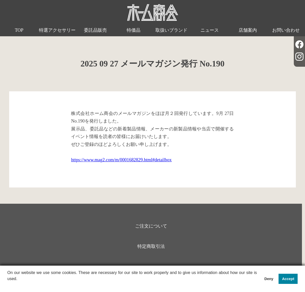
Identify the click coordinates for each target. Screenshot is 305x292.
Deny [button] (268, 279)
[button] (8, 285)
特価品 (133, 30)
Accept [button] (288, 279)
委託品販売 (95, 30)
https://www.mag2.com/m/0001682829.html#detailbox (121, 159)
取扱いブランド (171, 30)
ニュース (209, 30)
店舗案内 (248, 30)
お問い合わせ (286, 30)
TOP (19, 30)
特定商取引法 (151, 246)
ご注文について (151, 226)
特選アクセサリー (57, 30)
